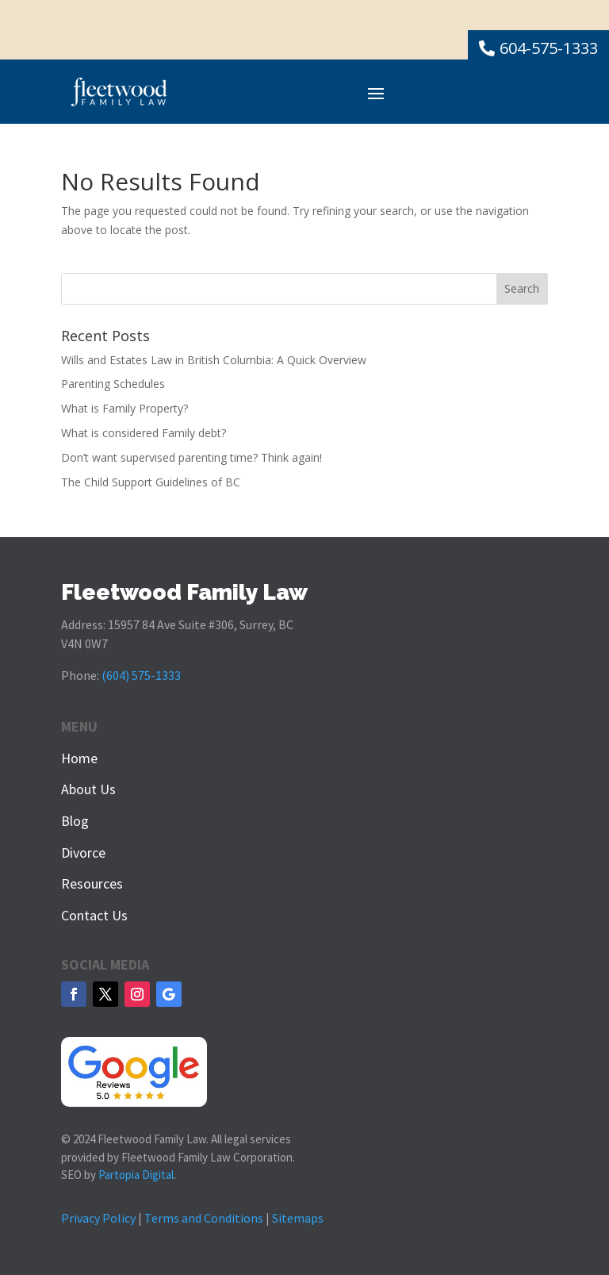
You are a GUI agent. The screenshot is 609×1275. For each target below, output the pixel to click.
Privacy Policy (98, 1218)
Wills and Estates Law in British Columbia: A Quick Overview (213, 359)
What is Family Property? (124, 408)
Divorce (83, 852)
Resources (92, 883)
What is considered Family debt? (143, 432)
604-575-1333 (549, 48)
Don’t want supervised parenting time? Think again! (191, 457)
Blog (75, 821)
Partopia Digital (136, 1174)
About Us (88, 789)
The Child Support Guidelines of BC (150, 482)
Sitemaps (298, 1218)
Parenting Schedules (113, 383)
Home (79, 758)
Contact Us (94, 915)
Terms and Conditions (203, 1218)
